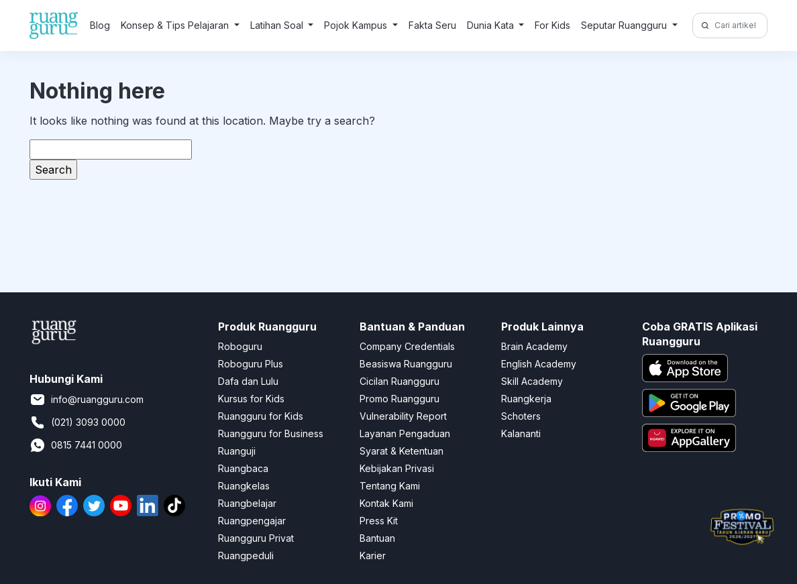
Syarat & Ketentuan (401, 451)
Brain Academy (534, 346)
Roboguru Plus (250, 363)
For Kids (552, 25)
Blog (100, 25)
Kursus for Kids (251, 398)
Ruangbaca (243, 468)
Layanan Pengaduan (405, 433)
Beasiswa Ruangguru (406, 363)
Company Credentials (407, 346)
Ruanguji (237, 451)
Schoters (521, 416)
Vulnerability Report (403, 416)
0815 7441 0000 (76, 445)
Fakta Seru (432, 25)
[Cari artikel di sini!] (739, 25)
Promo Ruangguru (399, 398)
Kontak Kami (386, 503)
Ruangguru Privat (256, 538)
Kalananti (521, 433)
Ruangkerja (526, 398)
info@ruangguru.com (87, 400)
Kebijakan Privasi (397, 468)
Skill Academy (532, 381)
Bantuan (377, 538)
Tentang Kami (390, 485)
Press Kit (379, 520)
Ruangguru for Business (270, 433)
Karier (373, 555)
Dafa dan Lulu (248, 381)
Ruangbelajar (247, 503)
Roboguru (240, 346)
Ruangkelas (244, 485)
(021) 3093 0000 (77, 422)
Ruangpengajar (252, 520)
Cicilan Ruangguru (399, 381)
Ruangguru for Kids (260, 416)
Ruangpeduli (246, 555)
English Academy (538, 363)
